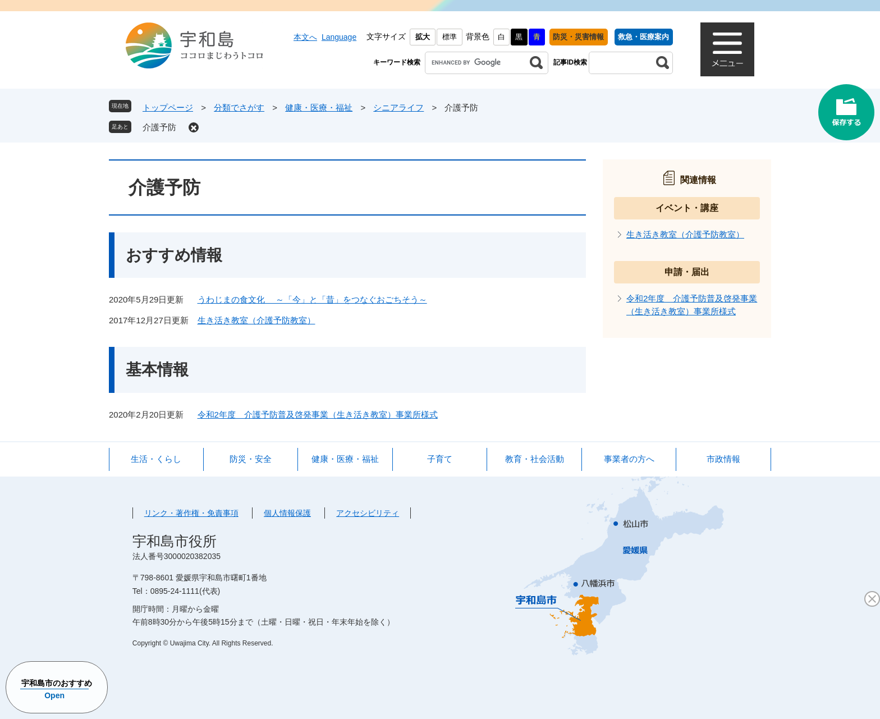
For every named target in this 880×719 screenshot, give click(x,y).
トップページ (168, 107)
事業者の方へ (629, 459)
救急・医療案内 (643, 37)
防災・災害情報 (578, 37)
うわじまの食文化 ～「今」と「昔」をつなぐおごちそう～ (312, 299)
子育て (439, 459)
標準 (449, 37)
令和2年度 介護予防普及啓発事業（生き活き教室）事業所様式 (318, 414)
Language (339, 37)
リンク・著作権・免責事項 (191, 513)
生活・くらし (156, 459)
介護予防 (159, 127)
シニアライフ (398, 107)
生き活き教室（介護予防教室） (256, 320)
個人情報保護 (287, 513)
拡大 (422, 37)
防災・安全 (251, 459)
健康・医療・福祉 (318, 107)
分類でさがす (239, 107)
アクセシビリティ (367, 513)
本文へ (305, 37)
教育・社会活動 (534, 459)
